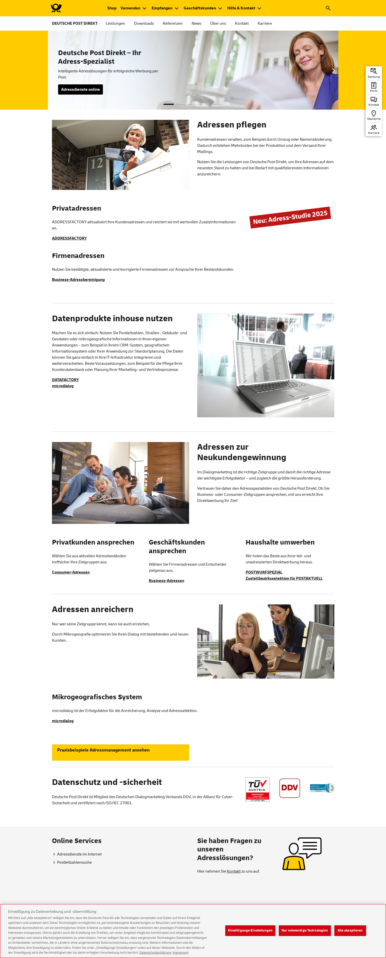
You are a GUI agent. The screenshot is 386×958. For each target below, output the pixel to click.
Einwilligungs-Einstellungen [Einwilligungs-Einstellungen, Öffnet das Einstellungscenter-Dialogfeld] (250, 934)
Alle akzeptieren (350, 934)
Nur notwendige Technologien (305, 934)
